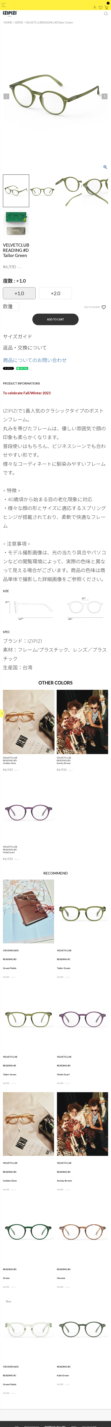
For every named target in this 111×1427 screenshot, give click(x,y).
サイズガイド (17, 336)
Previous (6, 96)
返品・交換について (25, 348)
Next (105, 96)
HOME (8, 22)
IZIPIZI (19, 22)
